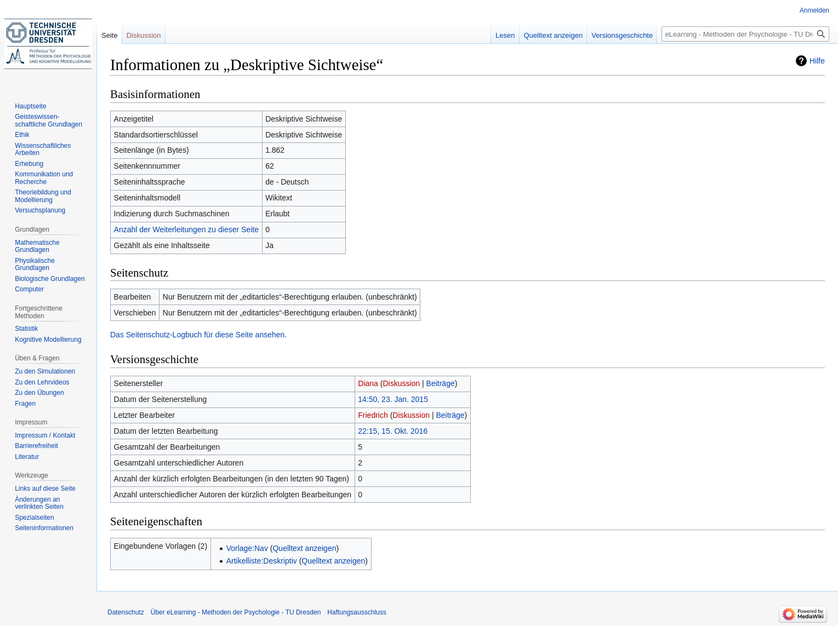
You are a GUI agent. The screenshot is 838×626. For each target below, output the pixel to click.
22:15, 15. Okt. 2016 (392, 431)
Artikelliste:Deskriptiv (261, 560)
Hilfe (817, 60)
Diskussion (401, 383)
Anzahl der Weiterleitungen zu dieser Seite (186, 229)
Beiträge (440, 383)
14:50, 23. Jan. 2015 (393, 399)
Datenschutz (125, 612)
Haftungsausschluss (356, 612)
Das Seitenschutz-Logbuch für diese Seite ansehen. (198, 334)
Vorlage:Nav (247, 548)
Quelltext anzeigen (304, 548)
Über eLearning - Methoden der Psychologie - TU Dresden (236, 612)
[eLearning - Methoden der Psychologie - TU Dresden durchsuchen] (745, 34)
